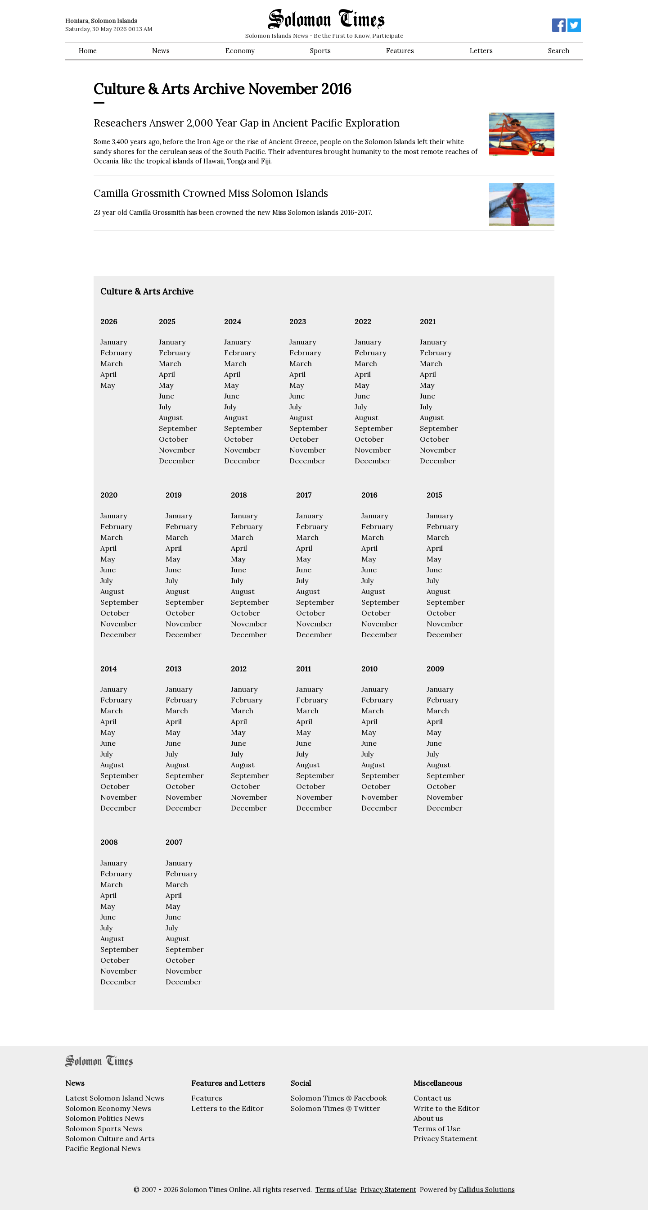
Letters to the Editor (227, 1108)
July (165, 406)
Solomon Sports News (103, 1128)
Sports (320, 51)
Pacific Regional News (103, 1148)
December (177, 460)
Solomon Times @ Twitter (335, 1108)
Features (400, 51)
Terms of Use (437, 1128)
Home (88, 51)
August (171, 417)
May (107, 385)
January (113, 341)
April (108, 374)
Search (558, 51)
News (161, 51)
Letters (481, 51)
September (178, 428)
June (166, 395)
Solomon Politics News (104, 1118)
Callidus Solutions (487, 1190)
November (177, 449)
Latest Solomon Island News (114, 1097)
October (173, 439)
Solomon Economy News (108, 1108)
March (111, 363)
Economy (240, 51)
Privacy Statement (445, 1138)
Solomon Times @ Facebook (339, 1097)
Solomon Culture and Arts (110, 1138)
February (116, 352)
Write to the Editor (447, 1108)
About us (428, 1118)
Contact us (432, 1097)
